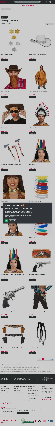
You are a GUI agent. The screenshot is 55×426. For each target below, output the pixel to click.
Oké (6, 220)
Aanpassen (12, 220)
